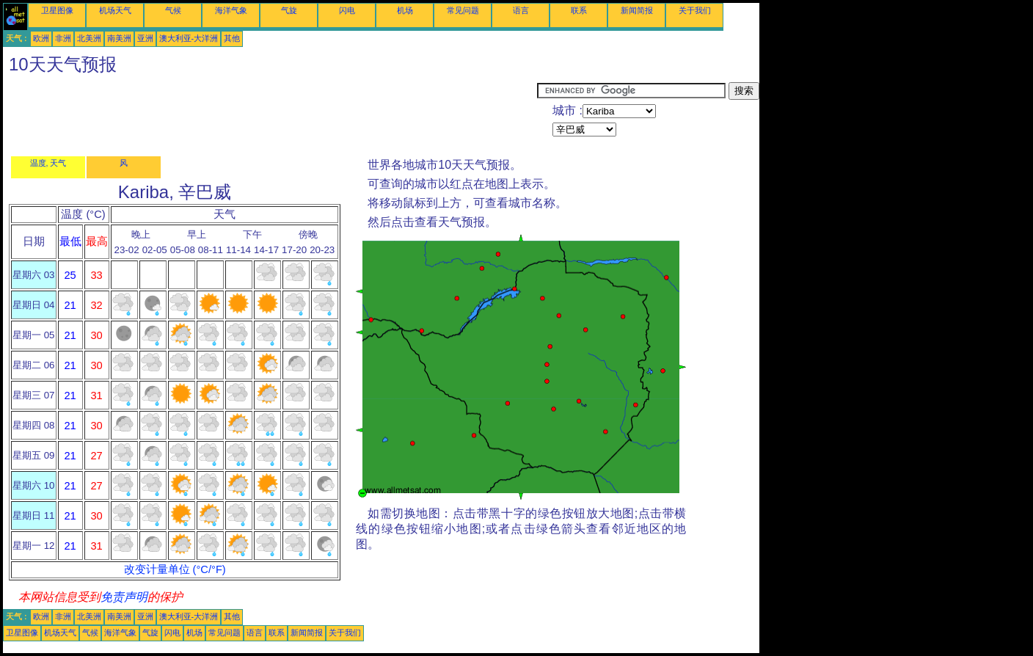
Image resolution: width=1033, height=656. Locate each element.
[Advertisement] (270, 115)
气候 (173, 10)
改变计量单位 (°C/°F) (175, 569)
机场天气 (115, 10)
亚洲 (145, 38)
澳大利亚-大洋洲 (189, 38)
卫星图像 (57, 10)
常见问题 (463, 10)
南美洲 (119, 38)
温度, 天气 (48, 162)
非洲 (63, 38)
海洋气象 (231, 10)
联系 (579, 10)
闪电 (347, 10)
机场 (405, 10)
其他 (232, 38)
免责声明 (124, 597)
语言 (521, 10)
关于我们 (695, 10)
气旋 (289, 10)
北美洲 (89, 38)
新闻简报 (637, 10)
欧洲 (41, 38)
